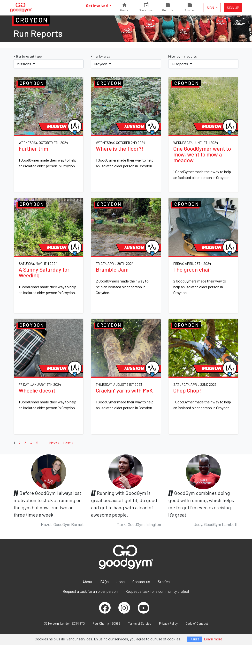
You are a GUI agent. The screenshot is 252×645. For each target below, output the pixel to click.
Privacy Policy (168, 623)
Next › (54, 442)
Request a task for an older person (90, 591)
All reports (180, 63)
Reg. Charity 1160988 (106, 623)
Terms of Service (139, 623)
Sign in (212, 8)
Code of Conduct (196, 623)
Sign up (233, 8)
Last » (68, 442)
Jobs (120, 581)
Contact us (141, 581)
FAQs (104, 581)
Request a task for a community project (157, 591)
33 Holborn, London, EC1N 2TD (64, 623)
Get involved (97, 5)
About (87, 581)
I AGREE (194, 639)
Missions (24, 63)
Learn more (213, 639)
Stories (164, 581)
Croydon (101, 63)
